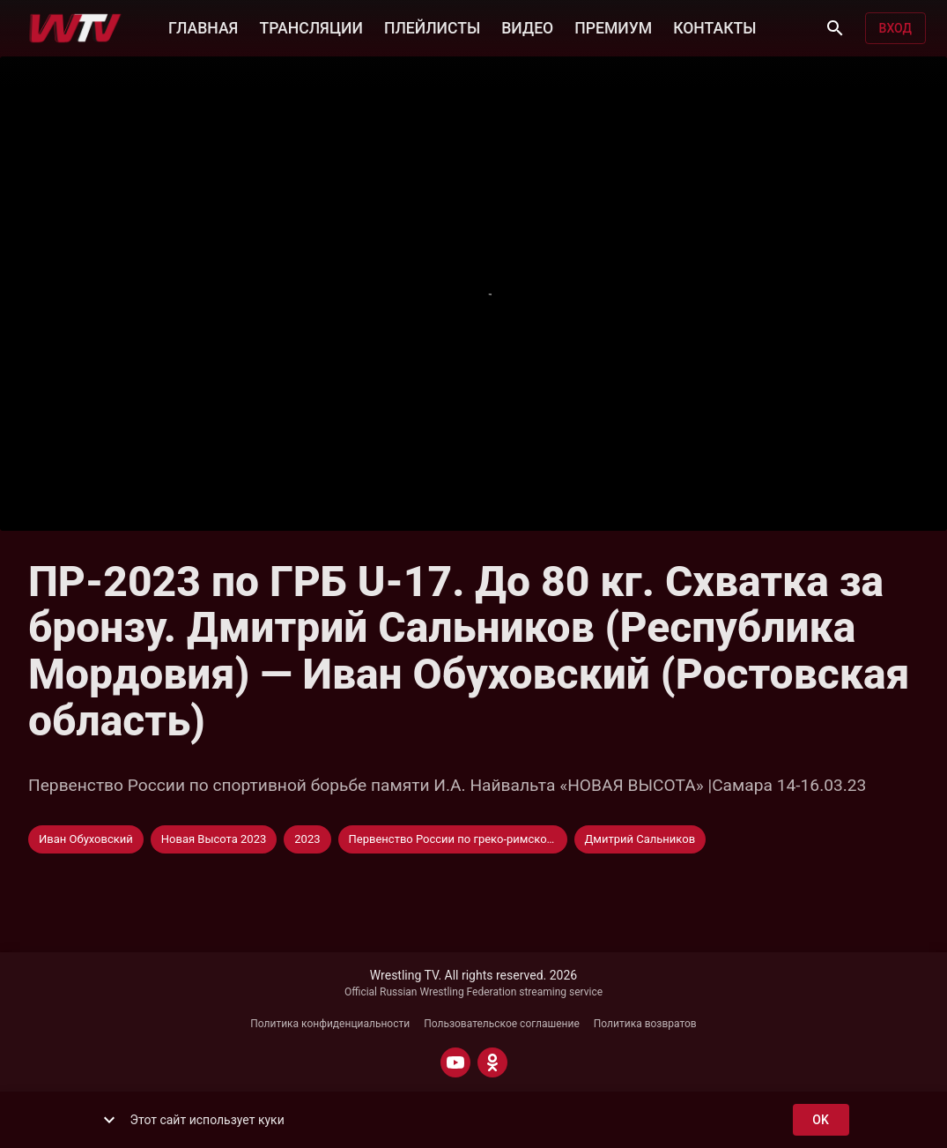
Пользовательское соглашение (502, 1024)
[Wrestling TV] (75, 28)
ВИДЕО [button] (527, 26)
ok (821, 1120)
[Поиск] (835, 28)
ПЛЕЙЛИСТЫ (432, 26)
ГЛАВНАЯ (203, 26)
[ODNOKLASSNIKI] (492, 1062)
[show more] (109, 1120)
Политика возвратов (645, 1024)
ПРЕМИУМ (613, 26)
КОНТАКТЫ (714, 26)
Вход (895, 28)
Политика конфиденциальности (330, 1024)
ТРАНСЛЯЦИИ (310, 26)
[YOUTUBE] (455, 1062)
